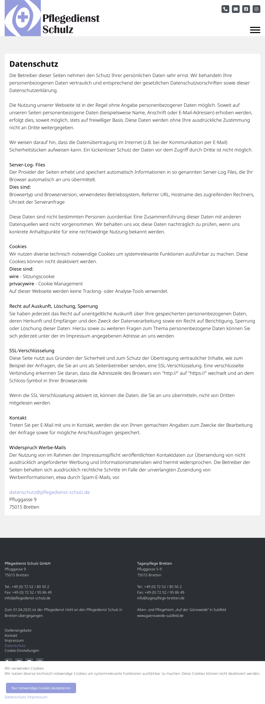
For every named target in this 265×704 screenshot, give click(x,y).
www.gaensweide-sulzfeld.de (160, 615)
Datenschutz (15, 645)
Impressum (14, 640)
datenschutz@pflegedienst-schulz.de (49, 492)
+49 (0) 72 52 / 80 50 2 (30, 586)
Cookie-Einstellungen (22, 650)
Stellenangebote (18, 630)
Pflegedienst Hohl (58, 609)
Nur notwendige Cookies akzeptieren (41, 688)
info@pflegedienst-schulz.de (27, 597)
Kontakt (11, 635)
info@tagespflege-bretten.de (161, 597)
